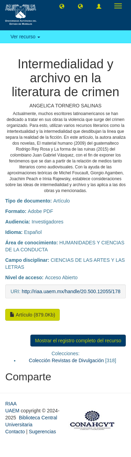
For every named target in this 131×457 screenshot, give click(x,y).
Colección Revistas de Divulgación (66, 360)
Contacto (15, 431)
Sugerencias (42, 431)
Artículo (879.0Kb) (32, 315)
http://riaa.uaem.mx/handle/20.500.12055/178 (71, 291)
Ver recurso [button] (25, 36)
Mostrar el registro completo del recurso (78, 340)
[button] (62, 6)
